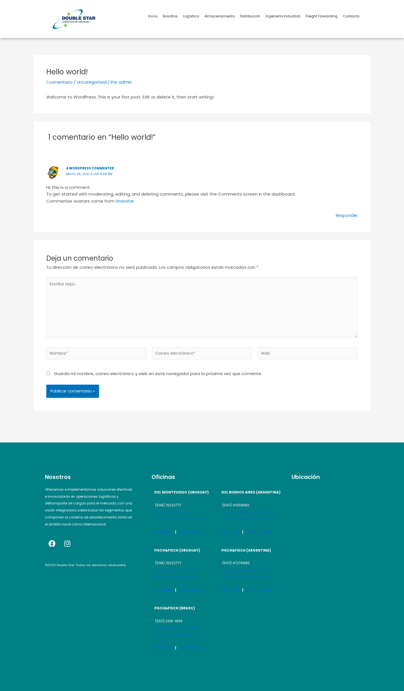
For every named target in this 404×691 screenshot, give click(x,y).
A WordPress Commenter (91, 168)
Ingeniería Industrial (283, 16)
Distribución (250, 16)
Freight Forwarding (322, 16)
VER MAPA (163, 531)
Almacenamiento (220, 16)
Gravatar (125, 201)
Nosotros (170, 16)
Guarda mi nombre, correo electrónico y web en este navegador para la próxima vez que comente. (158, 376)
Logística (191, 16)
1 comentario (60, 82)
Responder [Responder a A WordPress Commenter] (346, 215)
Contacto (351, 16)
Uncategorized (93, 82)
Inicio (152, 16)
